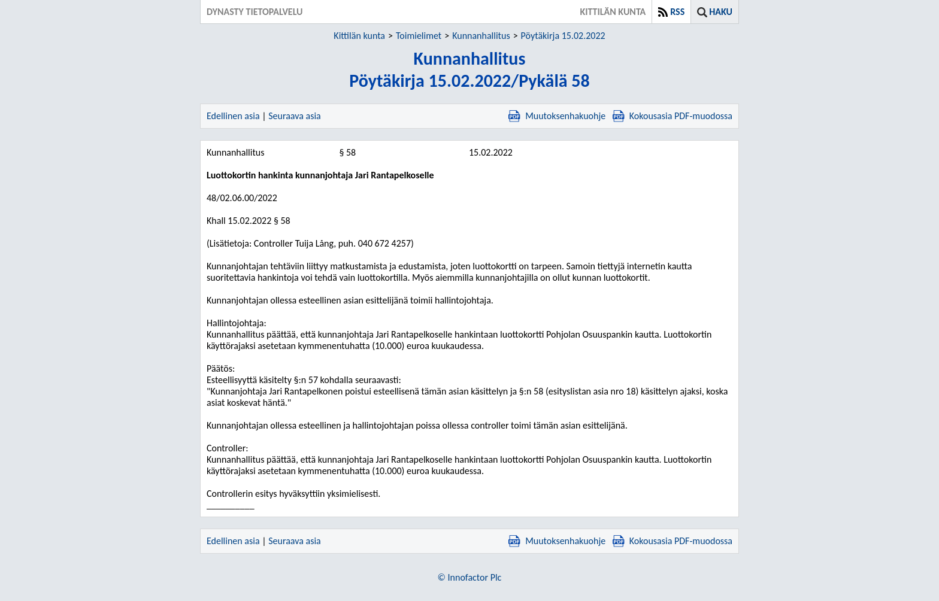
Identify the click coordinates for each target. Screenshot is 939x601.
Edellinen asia (233, 116)
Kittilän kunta (359, 35)
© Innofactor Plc (470, 577)
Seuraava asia (294, 116)
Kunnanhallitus (481, 35)
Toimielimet (418, 35)
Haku (720, 11)
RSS (677, 11)
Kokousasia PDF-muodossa (672, 116)
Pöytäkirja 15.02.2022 (563, 35)
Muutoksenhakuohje (556, 116)
